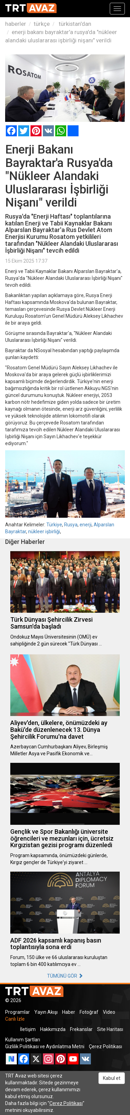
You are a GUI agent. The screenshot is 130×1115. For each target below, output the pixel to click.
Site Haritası (110, 1029)
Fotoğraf (89, 1012)
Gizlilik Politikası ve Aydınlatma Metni (44, 1046)
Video (109, 1012)
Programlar (17, 1012)
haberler (15, 23)
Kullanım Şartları (22, 1039)
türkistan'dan (74, 23)
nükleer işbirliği (44, 531)
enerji (86, 524)
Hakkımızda (53, 1029)
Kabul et (111, 1078)
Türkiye (54, 524)
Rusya (71, 524)
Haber (68, 1012)
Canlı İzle (15, 1019)
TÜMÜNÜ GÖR (65, 976)
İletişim (28, 1029)
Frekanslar (81, 1029)
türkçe (42, 23)
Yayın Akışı (46, 1012)
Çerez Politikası (105, 1046)
